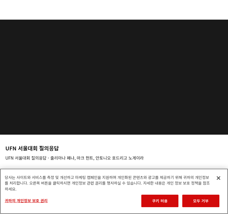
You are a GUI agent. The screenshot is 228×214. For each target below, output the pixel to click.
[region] (114, 191)
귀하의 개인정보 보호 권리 (26, 200)
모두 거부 (200, 201)
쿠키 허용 (159, 201)
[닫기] (218, 178)
